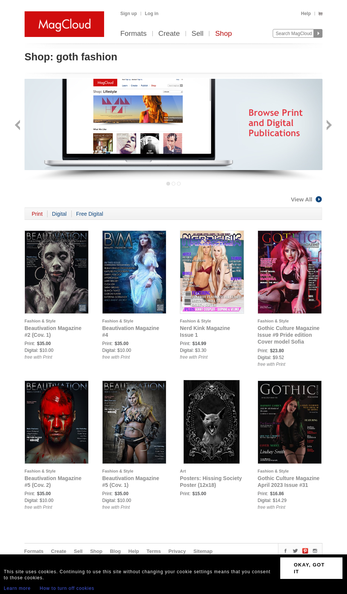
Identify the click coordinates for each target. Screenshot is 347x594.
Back (18, 125)
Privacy (177, 551)
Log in (151, 13)
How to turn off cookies (67, 588)
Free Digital (89, 214)
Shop (223, 33)
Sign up (128, 13)
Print (37, 214)
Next (328, 125)
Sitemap (203, 551)
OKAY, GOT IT (309, 568)
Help (306, 13)
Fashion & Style (40, 321)
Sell (198, 33)
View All (306, 199)
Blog (115, 551)
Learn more (17, 588)
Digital (59, 214)
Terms (153, 551)
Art (183, 471)
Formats (133, 33)
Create (169, 33)
